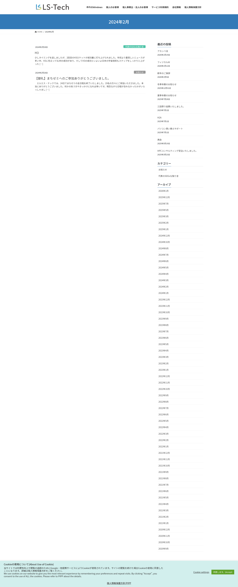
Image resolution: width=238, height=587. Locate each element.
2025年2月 (163, 222)
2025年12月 (164, 197)
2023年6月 (163, 337)
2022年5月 (163, 420)
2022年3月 (163, 433)
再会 (159, 139)
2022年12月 (164, 376)
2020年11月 (164, 535)
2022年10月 (164, 388)
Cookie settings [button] (201, 572)
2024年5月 (163, 267)
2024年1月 (163, 292)
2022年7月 (163, 408)
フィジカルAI (163, 62)
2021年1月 (163, 523)
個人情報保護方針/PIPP (119, 583)
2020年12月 (164, 529)
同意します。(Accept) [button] (222, 572)
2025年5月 (163, 209)
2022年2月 (163, 440)
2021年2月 (163, 516)
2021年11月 (164, 459)
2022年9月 (163, 395)
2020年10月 (164, 542)
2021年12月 (164, 452)
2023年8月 (163, 325)
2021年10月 (164, 465)
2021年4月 (163, 503)
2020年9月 (163, 548)
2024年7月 (163, 254)
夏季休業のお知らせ (167, 95)
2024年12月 (164, 235)
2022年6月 (163, 414)
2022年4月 (163, 427)
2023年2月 (163, 363)
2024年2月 (163, 286)
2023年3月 (163, 356)
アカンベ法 (162, 51)
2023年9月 (163, 318)
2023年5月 (163, 344)
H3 (37, 52)
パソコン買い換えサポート (170, 128)
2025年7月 (163, 203)
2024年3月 (163, 280)
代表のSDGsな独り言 (134, 46)
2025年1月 (163, 229)
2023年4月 (163, 350)
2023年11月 (164, 305)
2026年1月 (163, 190)
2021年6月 (163, 491)
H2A (159, 117)
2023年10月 (164, 312)
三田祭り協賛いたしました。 (171, 106)
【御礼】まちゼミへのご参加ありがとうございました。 (73, 78)
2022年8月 (163, 401)
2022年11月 (164, 382)
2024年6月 (163, 261)
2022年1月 (163, 446)
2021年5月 (163, 497)
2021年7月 (163, 484)
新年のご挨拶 (163, 73)
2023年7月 (163, 331)
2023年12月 (164, 299)
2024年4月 (163, 273)
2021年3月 (163, 510)
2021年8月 (163, 478)
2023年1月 (163, 369)
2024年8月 (163, 248)
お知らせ (140, 72)
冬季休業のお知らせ (167, 84)
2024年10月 (164, 241)
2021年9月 (163, 471)
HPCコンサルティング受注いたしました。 (177, 150)
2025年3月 (163, 216)
